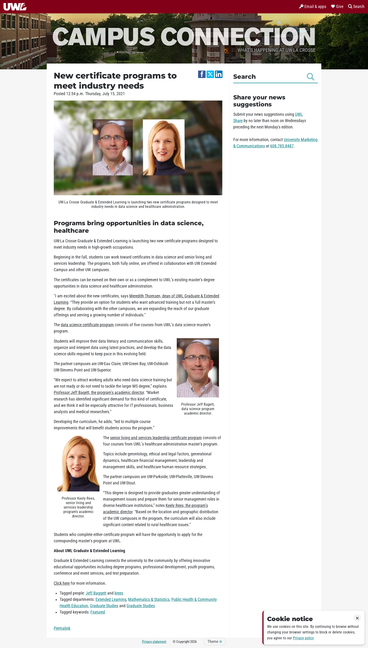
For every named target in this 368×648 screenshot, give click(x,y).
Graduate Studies (104, 605)
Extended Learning (111, 599)
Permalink (62, 628)
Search (273, 76)
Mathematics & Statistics (148, 599)
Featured (97, 612)
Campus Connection (184, 35)
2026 (193, 642)
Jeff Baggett (96, 593)
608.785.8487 (282, 146)
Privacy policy (303, 638)
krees (119, 593)
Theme (214, 641)
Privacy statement (154, 642)
